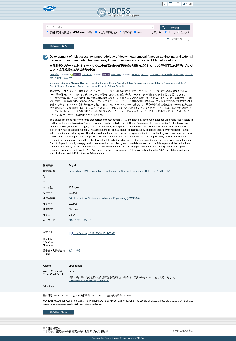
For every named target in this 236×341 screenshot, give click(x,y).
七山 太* (58, 78)
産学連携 (174, 330)
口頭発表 (127, 32)
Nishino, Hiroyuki (79, 83)
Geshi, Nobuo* (57, 86)
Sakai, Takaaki (133, 83)
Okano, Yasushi (117, 83)
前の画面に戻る (58, 46)
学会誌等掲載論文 (108, 32)
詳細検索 (177, 38)
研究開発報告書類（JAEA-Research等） (71, 32)
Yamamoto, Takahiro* (154, 83)
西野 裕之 (87, 74)
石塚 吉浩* (166, 74)
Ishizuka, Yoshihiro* (176, 83)
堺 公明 (144, 74)
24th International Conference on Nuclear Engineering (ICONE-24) (104, 198)
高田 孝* (68, 78)
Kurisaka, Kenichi (99, 83)
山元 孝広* (155, 74)
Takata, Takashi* (116, 86)
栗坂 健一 (116, 74)
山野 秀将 (54, 74)
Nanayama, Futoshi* (96, 86)
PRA (71, 220)
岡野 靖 (136, 74)
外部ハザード (88, 220)
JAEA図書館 (186, 330)
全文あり (185, 32)
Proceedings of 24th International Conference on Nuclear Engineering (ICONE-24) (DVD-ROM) (119, 171)
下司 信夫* (178, 74)
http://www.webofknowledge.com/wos (89, 280)
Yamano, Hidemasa (60, 83)
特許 (139, 32)
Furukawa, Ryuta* (75, 86)
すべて (171, 32)
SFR (77, 220)
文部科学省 (75, 250)
